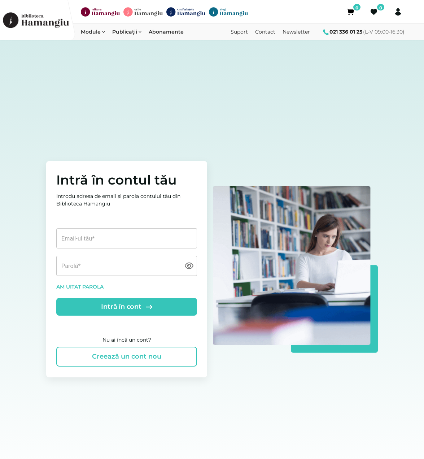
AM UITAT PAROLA (80, 286)
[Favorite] (374, 11)
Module (93, 32)
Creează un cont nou (126, 356)
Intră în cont (126, 307)
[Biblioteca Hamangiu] (36, 20)
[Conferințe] (185, 12)
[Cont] (398, 11)
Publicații (126, 32)
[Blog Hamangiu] (228, 12)
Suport (239, 32)
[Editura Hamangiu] (100, 12)
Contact (265, 32)
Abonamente (166, 32)
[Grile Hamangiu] (142, 12)
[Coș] (350, 11)
